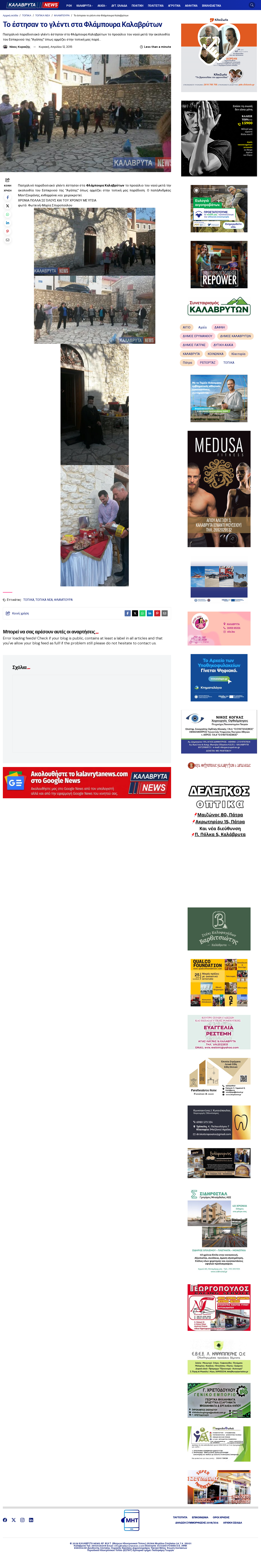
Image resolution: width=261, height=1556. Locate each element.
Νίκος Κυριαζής (19, 47)
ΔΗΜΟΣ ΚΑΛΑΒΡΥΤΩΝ (235, 336)
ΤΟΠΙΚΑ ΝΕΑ (42, 15)
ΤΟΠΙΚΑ (26, 15)
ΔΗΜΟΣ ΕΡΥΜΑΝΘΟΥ (197, 336)
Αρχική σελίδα (10, 15)
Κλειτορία (238, 354)
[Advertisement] (219, 872)
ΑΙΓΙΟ (186, 327)
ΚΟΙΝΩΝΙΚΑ (215, 354)
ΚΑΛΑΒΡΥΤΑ (191, 354)
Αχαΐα (202, 327)
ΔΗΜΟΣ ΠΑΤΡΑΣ (194, 345)
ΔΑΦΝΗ (220, 327)
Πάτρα (187, 362)
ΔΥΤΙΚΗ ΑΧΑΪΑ (223, 345)
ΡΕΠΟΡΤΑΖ (207, 362)
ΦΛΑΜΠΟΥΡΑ (62, 15)
